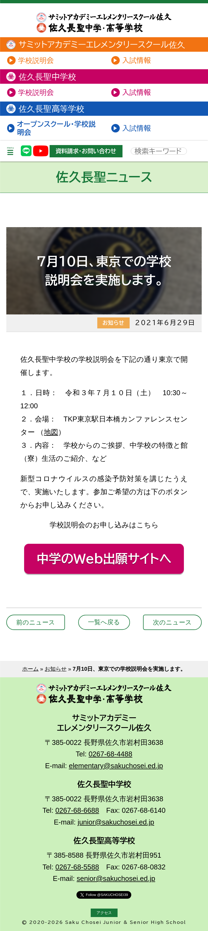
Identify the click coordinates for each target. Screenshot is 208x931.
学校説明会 (36, 60)
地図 (51, 432)
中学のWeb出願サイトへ (104, 559)
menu (10, 151)
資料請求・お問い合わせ (86, 151)
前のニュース (35, 622)
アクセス (104, 913)
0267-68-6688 (77, 810)
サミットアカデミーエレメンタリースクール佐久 (96, 44)
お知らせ (56, 669)
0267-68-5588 (77, 867)
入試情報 (136, 60)
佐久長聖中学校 (41, 76)
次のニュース (172, 622)
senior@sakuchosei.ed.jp (116, 878)
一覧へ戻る (104, 622)
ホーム (30, 669)
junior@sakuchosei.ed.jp (116, 822)
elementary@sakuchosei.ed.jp (116, 766)
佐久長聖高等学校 (46, 108)
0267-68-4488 (110, 754)
